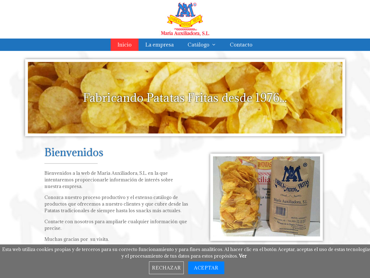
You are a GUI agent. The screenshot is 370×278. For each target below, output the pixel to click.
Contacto (241, 44)
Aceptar (206, 268)
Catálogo (205, 45)
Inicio (125, 44)
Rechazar (166, 268)
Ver (243, 256)
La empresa (159, 44)
